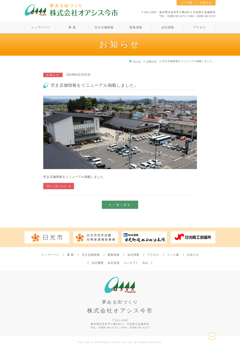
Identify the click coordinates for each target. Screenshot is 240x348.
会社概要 (98, 262)
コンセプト (130, 262)
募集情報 (114, 254)
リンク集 (186, 2)
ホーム (137, 61)
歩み (145, 262)
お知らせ (206, 2)
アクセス (153, 254)
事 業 (70, 254)
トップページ (50, 254)
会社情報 (133, 254)
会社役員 (114, 262)
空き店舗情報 (91, 254)
